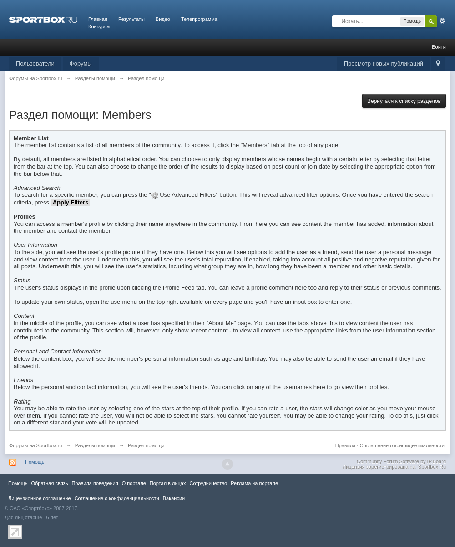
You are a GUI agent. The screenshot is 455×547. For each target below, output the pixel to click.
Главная (97, 19)
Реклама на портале (254, 483)
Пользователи (35, 63)
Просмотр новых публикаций (383, 63)
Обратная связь (49, 483)
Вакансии (174, 498)
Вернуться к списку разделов (404, 101)
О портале (134, 483)
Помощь (35, 462)
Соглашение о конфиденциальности (402, 445)
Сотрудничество (208, 483)
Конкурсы (99, 26)
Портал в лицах (168, 483)
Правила (345, 445)
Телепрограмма (199, 19)
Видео (163, 19)
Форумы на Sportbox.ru (35, 445)
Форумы (81, 63)
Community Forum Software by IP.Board (401, 461)
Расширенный (442, 21)
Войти (439, 47)
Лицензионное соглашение (39, 498)
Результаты (131, 19)
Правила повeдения (94, 483)
